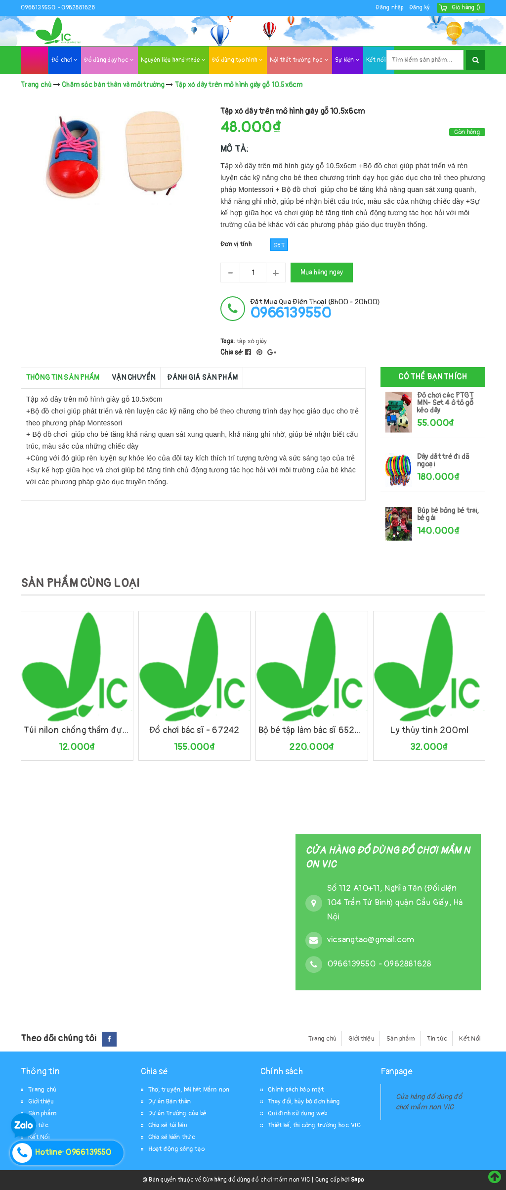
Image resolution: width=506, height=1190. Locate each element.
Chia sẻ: (232, 352)
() (466, 7)
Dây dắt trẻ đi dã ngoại (443, 460)
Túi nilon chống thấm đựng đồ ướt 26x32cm (77, 730)
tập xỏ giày (252, 341)
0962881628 (78, 7)
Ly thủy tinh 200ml (429, 730)
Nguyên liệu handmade (173, 60)
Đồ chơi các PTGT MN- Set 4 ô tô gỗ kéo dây (445, 403)
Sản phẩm (400, 1039)
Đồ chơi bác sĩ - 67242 (194, 730)
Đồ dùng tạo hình (237, 60)
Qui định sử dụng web (297, 1113)
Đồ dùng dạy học (109, 60)
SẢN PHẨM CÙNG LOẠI (80, 583)
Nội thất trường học (299, 60)
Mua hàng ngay (321, 272)
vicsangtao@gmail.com (370, 940)
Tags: (228, 341)
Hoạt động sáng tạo (176, 1149)
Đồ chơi (64, 60)
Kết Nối (469, 1039)
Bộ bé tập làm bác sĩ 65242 (311, 730)
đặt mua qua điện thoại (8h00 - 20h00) (315, 308)
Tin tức (437, 1039)
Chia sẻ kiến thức (171, 1137)
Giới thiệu (361, 1039)
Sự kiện (347, 60)
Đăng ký (419, 7)
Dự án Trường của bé (177, 1113)
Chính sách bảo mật (296, 1090)
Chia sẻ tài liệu (168, 1125)
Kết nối (378, 60)
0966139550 (39, 7)
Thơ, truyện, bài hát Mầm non (189, 1090)
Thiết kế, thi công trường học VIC (314, 1125)
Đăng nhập (390, 7)
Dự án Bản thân (169, 1101)
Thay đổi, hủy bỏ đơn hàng (304, 1101)
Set (279, 245)
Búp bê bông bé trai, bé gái (448, 514)
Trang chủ (322, 1039)
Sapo (357, 1180)
